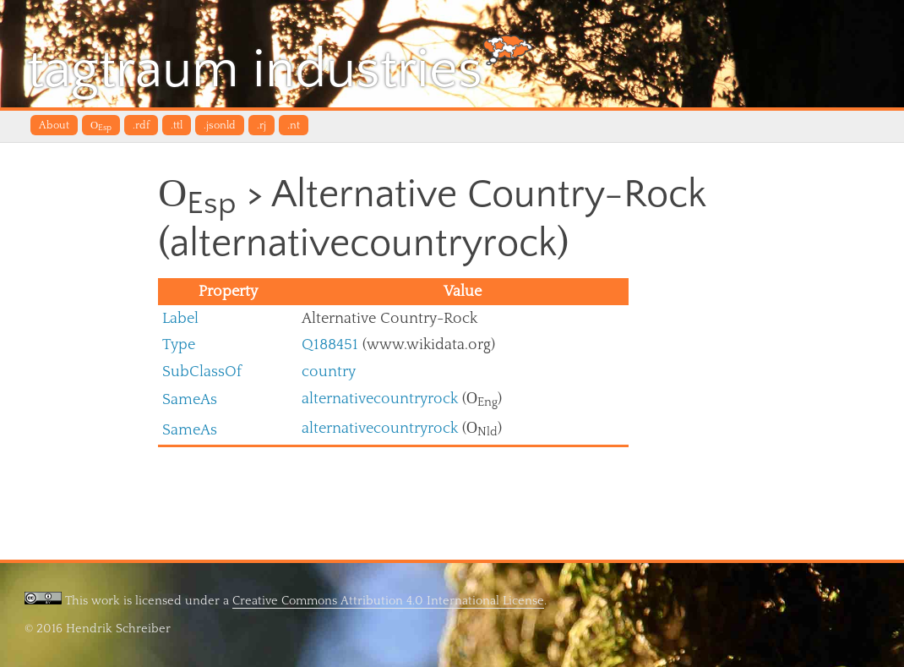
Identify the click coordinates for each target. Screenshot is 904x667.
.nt (293, 125)
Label (180, 318)
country (329, 371)
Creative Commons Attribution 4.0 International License (388, 600)
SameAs (189, 399)
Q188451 (330, 344)
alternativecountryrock (380, 398)
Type (178, 344)
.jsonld (220, 125)
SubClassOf (202, 371)
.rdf (141, 125)
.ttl (176, 125)
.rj (261, 125)
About (54, 125)
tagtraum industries (280, 67)
